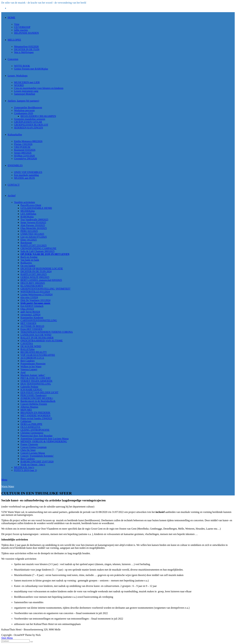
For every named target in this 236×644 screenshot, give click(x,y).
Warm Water (7, 486)
